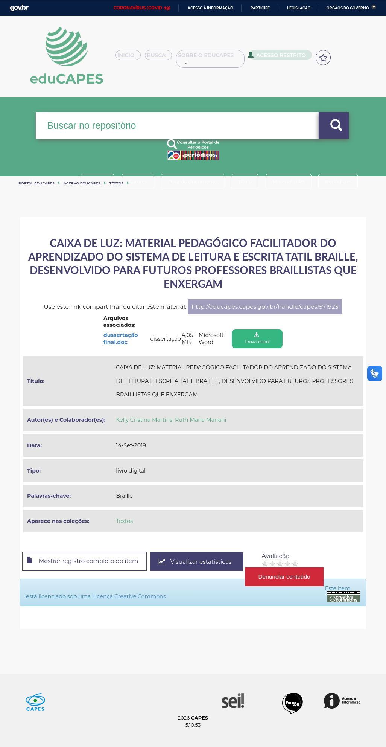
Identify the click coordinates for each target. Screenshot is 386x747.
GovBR (19, 8)
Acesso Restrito (286, 57)
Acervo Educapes (82, 183)
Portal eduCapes (36, 183)
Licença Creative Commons (129, 596)
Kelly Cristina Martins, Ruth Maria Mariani (171, 419)
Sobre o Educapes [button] (221, 58)
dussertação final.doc (120, 339)
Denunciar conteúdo (290, 576)
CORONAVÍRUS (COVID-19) (142, 8)
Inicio (130, 58)
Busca (164, 58)
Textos (116, 183)
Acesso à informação (210, 8)
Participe (260, 8)
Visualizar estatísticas (200, 561)
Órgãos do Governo (348, 8)
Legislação (299, 8)
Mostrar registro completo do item (84, 562)
